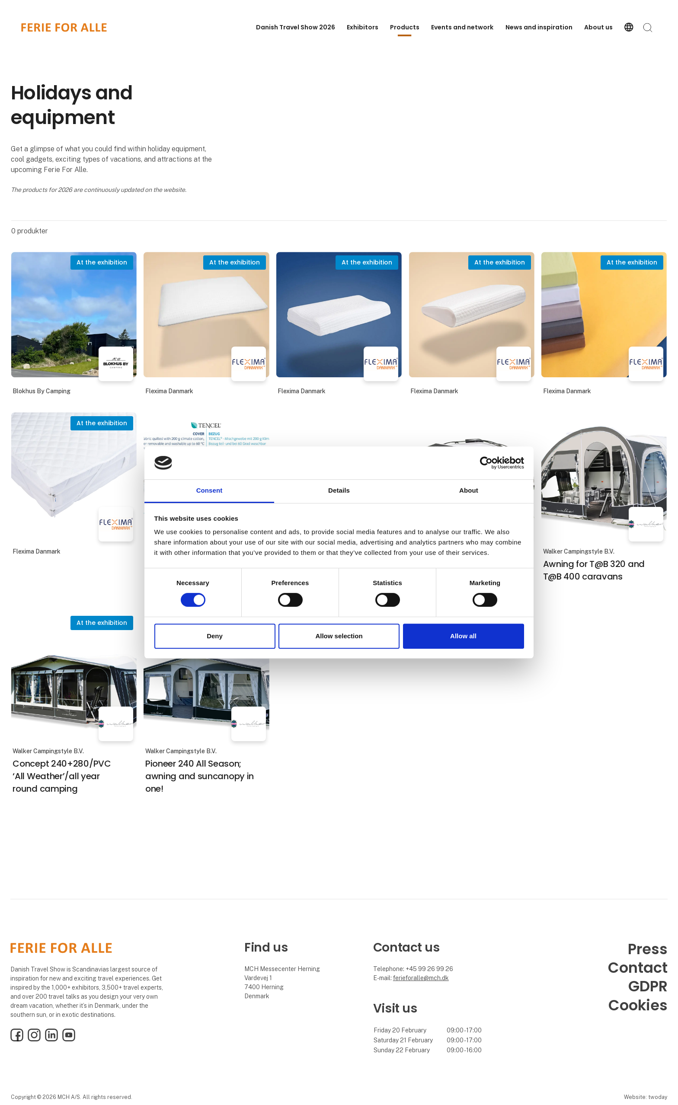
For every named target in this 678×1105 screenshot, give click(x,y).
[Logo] (64, 27)
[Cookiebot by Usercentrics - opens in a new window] (486, 462)
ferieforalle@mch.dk (421, 977)
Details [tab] (339, 490)
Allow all (463, 636)
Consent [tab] (209, 490)
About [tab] (468, 490)
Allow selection (338, 636)
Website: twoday (645, 1097)
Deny (215, 636)
